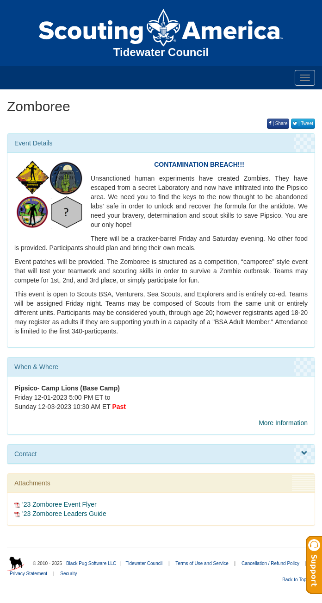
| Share (278, 123)
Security (68, 573)
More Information (283, 423)
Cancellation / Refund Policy (270, 563)
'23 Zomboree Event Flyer (59, 504)
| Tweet (303, 123)
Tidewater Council (143, 563)
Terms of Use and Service (202, 563)
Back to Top (297, 579)
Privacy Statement (28, 573)
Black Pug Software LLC (91, 563)
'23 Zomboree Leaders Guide (64, 513)
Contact (161, 453)
